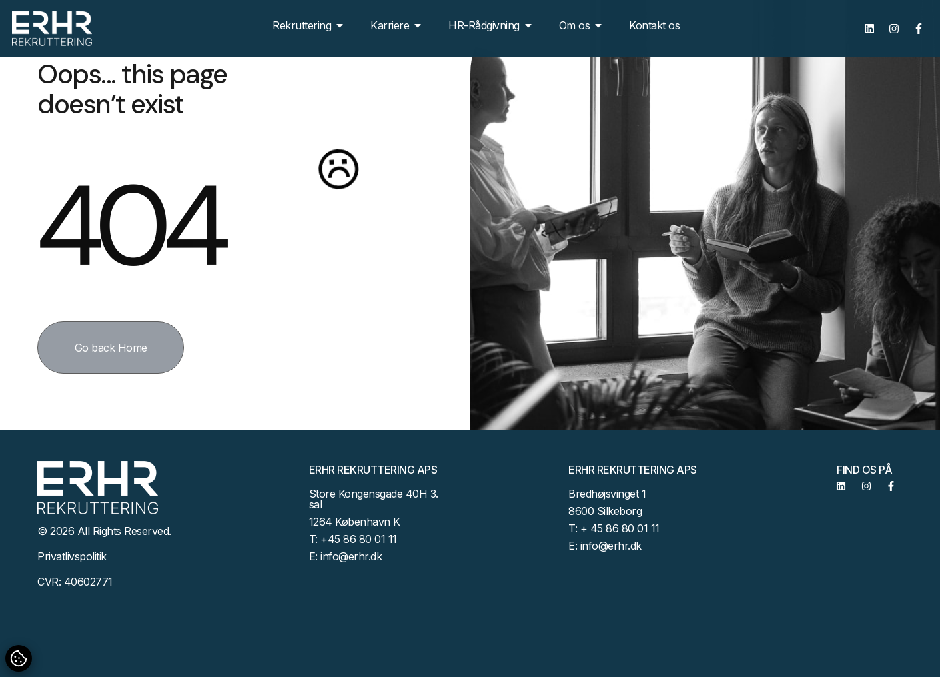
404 (128, 226)
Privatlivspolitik (72, 556)
